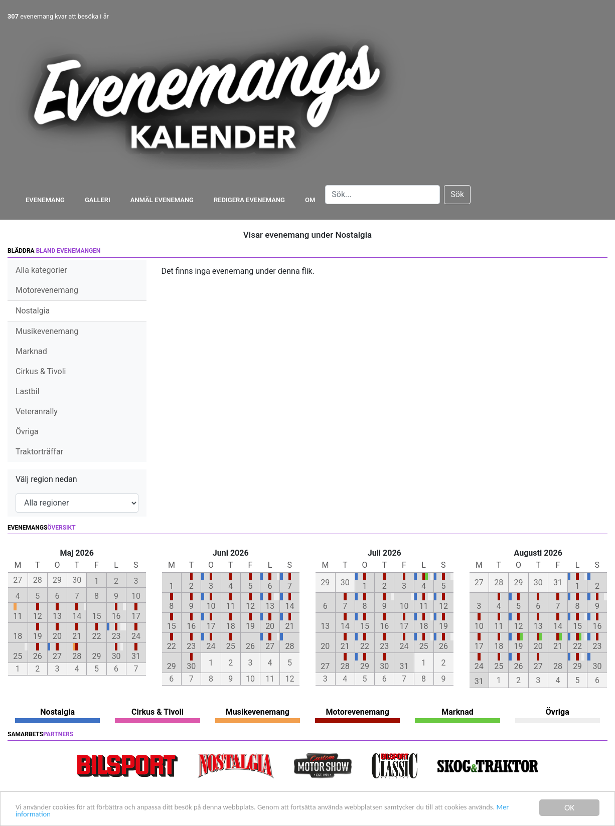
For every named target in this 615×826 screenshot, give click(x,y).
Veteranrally (37, 411)
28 (76, 656)
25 (17, 656)
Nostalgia (33, 310)
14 (76, 616)
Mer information (104, 814)
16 (116, 616)
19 (37, 636)
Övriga (27, 431)
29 (96, 656)
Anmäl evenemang (162, 200)
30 (116, 656)
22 (96, 636)
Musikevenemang (47, 331)
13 (57, 616)
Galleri (97, 200)
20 (57, 636)
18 (17, 636)
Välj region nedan (46, 479)
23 (116, 636)
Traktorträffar (39, 451)
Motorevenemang (47, 290)
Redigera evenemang (249, 200)
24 (135, 636)
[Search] (382, 194)
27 (57, 656)
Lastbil (28, 391)
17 (135, 616)
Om (310, 200)
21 (76, 636)
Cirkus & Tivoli (41, 371)
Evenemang (45, 200)
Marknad (31, 351)
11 (17, 616)
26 (37, 656)
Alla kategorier (41, 270)
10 (211, 606)
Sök (457, 194)
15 (96, 616)
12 (37, 616)
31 (135, 656)
